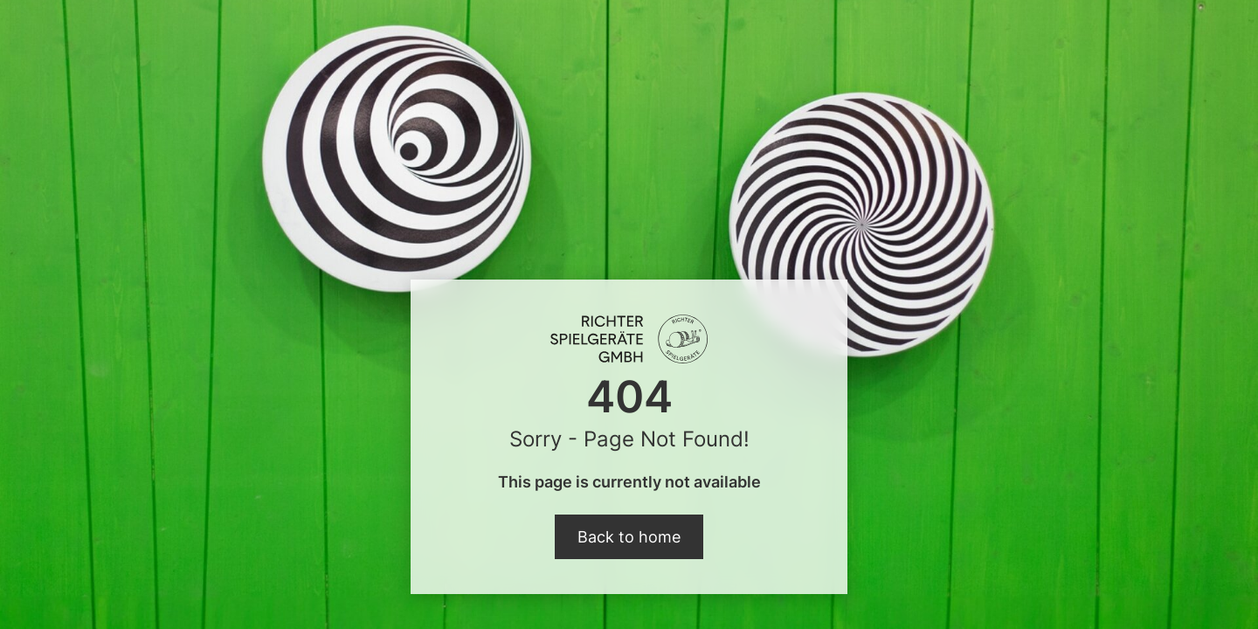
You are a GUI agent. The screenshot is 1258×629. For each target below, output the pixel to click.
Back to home (629, 537)
